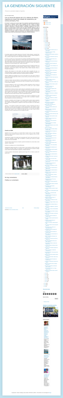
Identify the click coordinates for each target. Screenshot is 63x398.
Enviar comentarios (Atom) (13, 209)
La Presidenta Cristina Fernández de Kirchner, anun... (51, 230)
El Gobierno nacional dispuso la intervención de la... (50, 220)
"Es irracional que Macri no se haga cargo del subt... (50, 268)
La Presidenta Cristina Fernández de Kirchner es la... (51, 259)
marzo (46, 278)
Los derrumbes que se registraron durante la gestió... (50, 140)
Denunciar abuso (46, 289)
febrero (46, 280)
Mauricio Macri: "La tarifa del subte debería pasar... (50, 193)
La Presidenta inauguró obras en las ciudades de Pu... (51, 59)
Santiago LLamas (48, 22)
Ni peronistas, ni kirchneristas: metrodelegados (50, 186)
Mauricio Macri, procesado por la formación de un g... (50, 105)
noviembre (47, 44)
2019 (45, 31)
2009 (45, 286)
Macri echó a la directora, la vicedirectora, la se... (49, 87)
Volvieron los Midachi (48, 127)
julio (46, 273)
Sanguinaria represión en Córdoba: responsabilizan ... (50, 123)
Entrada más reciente (8, 207)
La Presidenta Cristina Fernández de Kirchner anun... (51, 75)
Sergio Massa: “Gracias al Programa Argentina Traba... (51, 73)
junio (46, 274)
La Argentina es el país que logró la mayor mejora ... (50, 91)
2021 (45, 28)
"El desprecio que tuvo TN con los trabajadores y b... (50, 179)
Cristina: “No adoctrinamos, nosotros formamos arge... (51, 175)
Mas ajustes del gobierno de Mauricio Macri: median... (51, 266)
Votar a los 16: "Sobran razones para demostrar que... (51, 71)
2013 (45, 40)
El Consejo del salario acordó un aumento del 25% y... (50, 80)
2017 (45, 34)
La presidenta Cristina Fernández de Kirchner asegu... (51, 195)
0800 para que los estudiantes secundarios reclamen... (50, 103)
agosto (46, 48)
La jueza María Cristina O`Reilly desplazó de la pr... (50, 52)
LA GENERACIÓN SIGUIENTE (30, 6)
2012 (45, 41)
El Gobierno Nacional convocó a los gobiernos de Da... (50, 119)
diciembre (46, 42)
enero (46, 281)
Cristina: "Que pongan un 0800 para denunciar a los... (50, 134)
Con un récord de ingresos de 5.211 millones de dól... (50, 138)
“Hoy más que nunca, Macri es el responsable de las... (50, 227)
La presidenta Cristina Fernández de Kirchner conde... (51, 96)
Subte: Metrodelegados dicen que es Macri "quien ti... (51, 241)
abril (46, 277)
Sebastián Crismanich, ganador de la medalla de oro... (51, 172)
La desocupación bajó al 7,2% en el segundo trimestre (50, 136)
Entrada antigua (36, 207)
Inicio (23, 207)
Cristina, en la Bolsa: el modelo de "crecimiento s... (50, 250)
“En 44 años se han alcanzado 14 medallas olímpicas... (50, 163)
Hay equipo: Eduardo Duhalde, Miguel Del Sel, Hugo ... (51, 129)
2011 (45, 283)
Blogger (50, 392)
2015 (45, 37)
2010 (45, 284)
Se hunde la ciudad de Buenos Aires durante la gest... (51, 143)
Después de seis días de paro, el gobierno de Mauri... (50, 198)
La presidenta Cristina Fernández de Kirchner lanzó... (51, 232)
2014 (45, 38)
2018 (45, 33)
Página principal (46, 301)
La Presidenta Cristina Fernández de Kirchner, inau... (51, 216)
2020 (45, 30)
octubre (46, 45)
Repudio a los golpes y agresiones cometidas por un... (50, 109)
